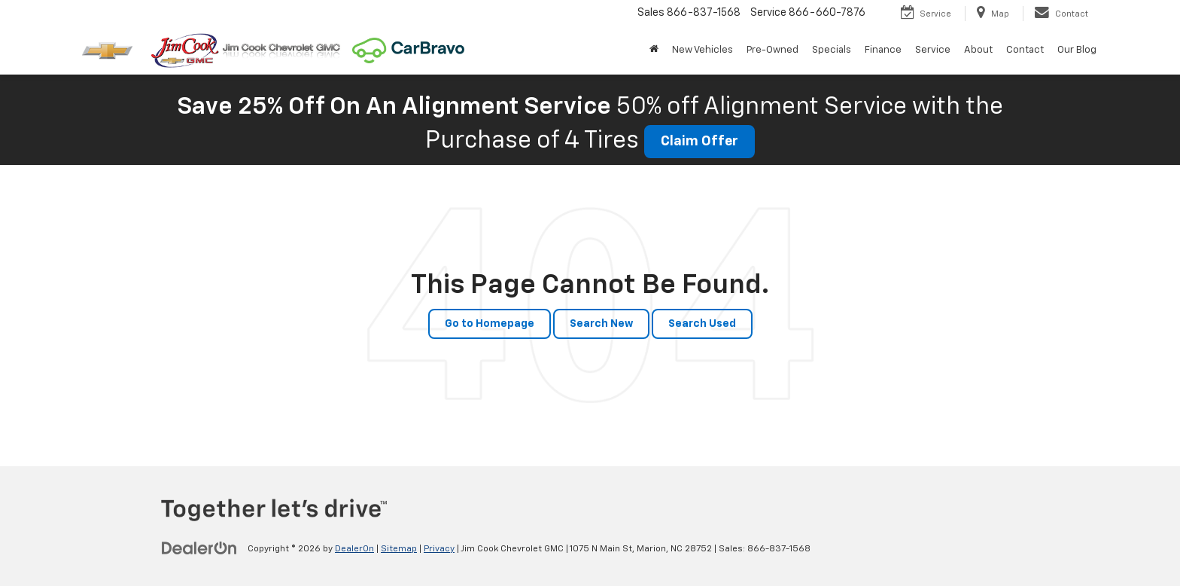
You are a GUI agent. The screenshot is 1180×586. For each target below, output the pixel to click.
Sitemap (399, 549)
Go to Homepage (489, 324)
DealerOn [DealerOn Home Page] (354, 549)
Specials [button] (831, 50)
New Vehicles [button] (702, 50)
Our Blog (1076, 50)
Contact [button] (1025, 50)
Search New (601, 324)
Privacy (439, 549)
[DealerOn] (199, 548)
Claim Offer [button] (699, 141)
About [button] (978, 50)
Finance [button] (883, 50)
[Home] (654, 50)
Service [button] (932, 50)
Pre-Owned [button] (772, 50)
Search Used (702, 324)
